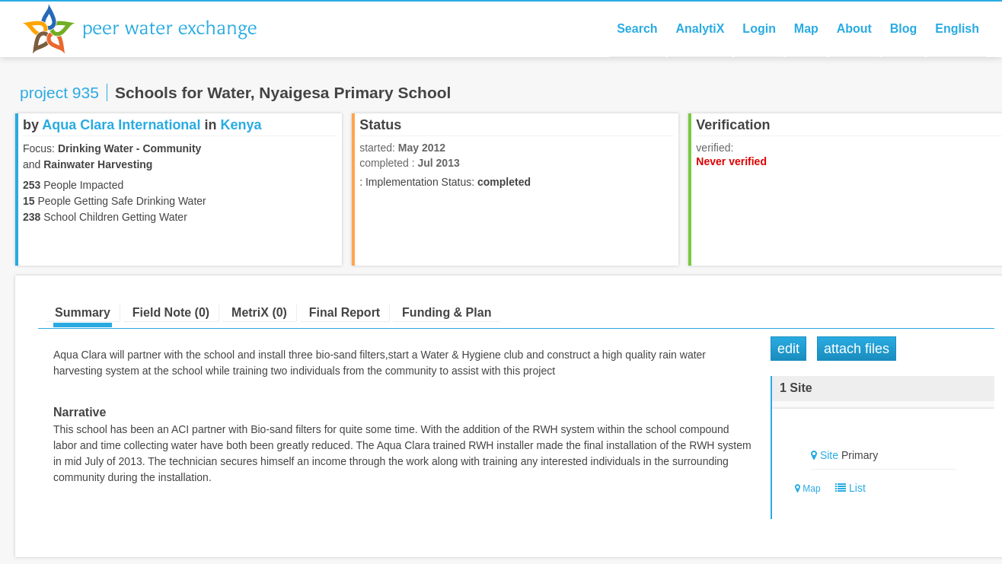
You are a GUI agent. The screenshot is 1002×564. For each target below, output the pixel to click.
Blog (903, 28)
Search (637, 28)
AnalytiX (699, 28)
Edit (788, 348)
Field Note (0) (170, 312)
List (847, 488)
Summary (82, 312)
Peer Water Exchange (152, 29)
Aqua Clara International (121, 124)
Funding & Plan (446, 312)
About (854, 28)
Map (806, 28)
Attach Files (856, 348)
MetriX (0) (259, 312)
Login (759, 28)
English (957, 28)
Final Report (344, 312)
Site (829, 455)
